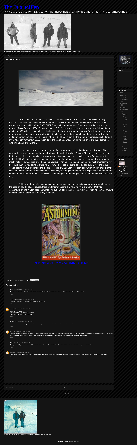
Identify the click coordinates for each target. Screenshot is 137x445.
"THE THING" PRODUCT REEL (124, 133)
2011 (121, 97)
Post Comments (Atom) (63, 393)
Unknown (12, 331)
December (124, 99)
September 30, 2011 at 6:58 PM (25, 321)
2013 (121, 93)
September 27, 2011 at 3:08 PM (23, 308)
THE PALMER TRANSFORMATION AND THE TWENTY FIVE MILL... (124, 121)
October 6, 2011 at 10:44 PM (23, 331)
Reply (11, 294)
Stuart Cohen (124, 166)
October (124, 107)
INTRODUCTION (124, 151)
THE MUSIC (124, 147)
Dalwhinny (13, 352)
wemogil (12, 308)
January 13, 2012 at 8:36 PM (24, 342)
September (125, 109)
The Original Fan (21, 7)
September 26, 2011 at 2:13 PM (25, 289)
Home (63, 387)
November (124, 103)
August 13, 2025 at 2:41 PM (23, 352)
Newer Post (9, 387)
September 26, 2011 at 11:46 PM (25, 299)
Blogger (77, 441)
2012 (121, 95)
